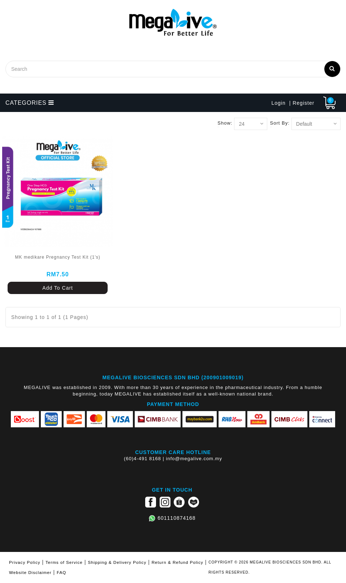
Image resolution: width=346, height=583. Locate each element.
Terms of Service (64, 562)
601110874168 (176, 518)
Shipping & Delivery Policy (117, 562)
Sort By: (280, 123)
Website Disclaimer (30, 572)
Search (332, 68)
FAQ (61, 572)
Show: (224, 123)
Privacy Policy (24, 562)
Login (278, 103)
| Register (302, 103)
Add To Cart (57, 288)
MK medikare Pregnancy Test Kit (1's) (57, 257)
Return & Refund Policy (177, 562)
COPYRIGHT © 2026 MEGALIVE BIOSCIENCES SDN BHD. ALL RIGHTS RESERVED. (269, 567)
